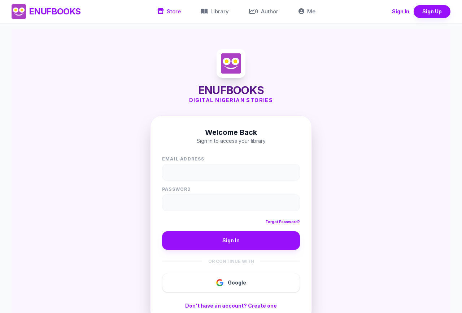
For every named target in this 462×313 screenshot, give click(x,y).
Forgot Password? (283, 222)
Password (176, 189)
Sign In (400, 11)
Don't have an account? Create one (231, 306)
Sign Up (432, 11)
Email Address (183, 159)
